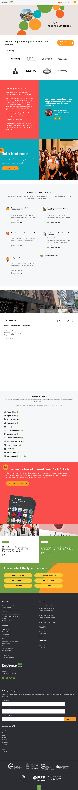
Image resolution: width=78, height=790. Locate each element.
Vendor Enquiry (18, 580)
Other (48, 586)
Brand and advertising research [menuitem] (11, 614)
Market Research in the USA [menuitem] (47, 622)
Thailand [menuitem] (4, 744)
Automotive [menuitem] (5, 636)
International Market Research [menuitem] (48, 606)
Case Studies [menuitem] (42, 633)
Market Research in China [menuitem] (46, 608)
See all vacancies (10, 168)
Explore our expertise (62, 43)
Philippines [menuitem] (5, 740)
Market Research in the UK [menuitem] (46, 620)
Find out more (18, 222)
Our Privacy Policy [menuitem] (44, 645)
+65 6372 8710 (8, 338)
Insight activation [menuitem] (7, 620)
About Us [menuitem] (41, 631)
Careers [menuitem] (41, 636)
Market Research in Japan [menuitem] (46, 613)
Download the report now (17, 483)
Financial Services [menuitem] (7, 646)
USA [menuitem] (3, 749)
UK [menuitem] (3, 747)
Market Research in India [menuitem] (46, 615)
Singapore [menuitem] (5, 742)
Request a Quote (48, 575)
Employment (48, 580)
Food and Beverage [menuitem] (7, 648)
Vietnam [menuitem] (4, 751)
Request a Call (18, 575)
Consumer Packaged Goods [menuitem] (10, 641)
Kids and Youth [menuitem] (6, 650)
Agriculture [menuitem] (5, 634)
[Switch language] (64, 2)
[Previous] (55, 118)
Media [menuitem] (3, 653)
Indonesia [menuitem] (5, 737)
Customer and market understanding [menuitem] (8, 606)
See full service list (51, 256)
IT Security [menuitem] (42, 647)
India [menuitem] (3, 735)
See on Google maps (66, 321)
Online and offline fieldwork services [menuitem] (10, 617)
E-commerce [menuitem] (6, 643)
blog (6, 542)
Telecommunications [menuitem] (8, 657)
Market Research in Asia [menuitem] (46, 610)
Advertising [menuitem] (5, 629)
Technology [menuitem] (5, 655)
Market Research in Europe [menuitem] (47, 617)
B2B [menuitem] (3, 639)
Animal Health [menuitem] (6, 632)
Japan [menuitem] (4, 732)
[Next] (59, 118)
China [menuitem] (4, 730)
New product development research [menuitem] (10, 610)
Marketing (18, 586)
